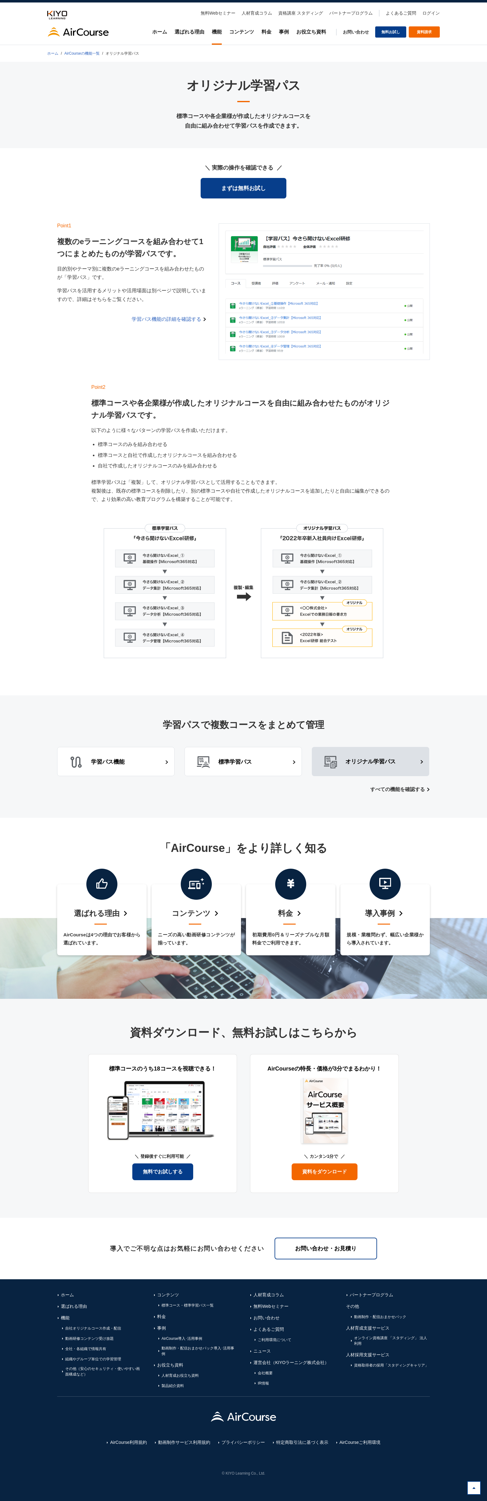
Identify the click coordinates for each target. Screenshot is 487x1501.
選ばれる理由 (189, 31)
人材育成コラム (257, 13)
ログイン (431, 13)
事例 (284, 31)
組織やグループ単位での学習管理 (93, 1359)
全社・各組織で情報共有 (85, 1349)
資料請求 (424, 32)
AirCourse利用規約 (128, 1442)
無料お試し (390, 32)
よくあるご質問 (401, 13)
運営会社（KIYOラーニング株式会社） (291, 1362)
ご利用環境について (274, 1340)
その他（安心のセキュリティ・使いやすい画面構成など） (102, 1371)
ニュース (262, 1351)
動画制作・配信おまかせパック (380, 1317)
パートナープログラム (351, 13)
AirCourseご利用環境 (359, 1442)
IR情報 (263, 1383)
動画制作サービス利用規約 (184, 1442)
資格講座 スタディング (300, 13)
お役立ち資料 (311, 31)
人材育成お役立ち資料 (180, 1375)
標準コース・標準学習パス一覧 (188, 1305)
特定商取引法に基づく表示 (302, 1442)
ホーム (159, 31)
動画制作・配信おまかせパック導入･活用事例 (198, 1351)
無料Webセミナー (218, 13)
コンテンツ (241, 31)
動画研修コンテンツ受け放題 (89, 1338)
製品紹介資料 (173, 1386)
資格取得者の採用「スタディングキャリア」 (391, 1365)
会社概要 (265, 1373)
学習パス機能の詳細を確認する (166, 319)
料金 (266, 31)
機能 (217, 31)
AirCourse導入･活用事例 (182, 1338)
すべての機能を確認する (397, 789)
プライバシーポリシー (243, 1442)
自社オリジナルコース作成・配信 (93, 1328)
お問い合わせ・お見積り (326, 1248)
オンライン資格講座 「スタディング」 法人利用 (390, 1341)
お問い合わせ (356, 32)
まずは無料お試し (243, 188)
